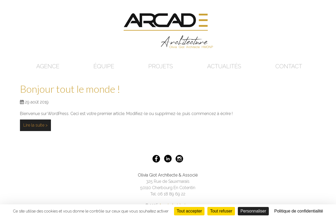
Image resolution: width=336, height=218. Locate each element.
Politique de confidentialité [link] (298, 211)
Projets (160, 66)
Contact (288, 66)
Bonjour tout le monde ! (70, 89)
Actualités (224, 66)
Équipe (103, 66)
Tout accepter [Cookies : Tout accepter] (189, 211)
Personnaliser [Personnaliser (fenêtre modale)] (253, 211)
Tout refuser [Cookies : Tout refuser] (221, 211)
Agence (47, 66)
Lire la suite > (35, 125)
